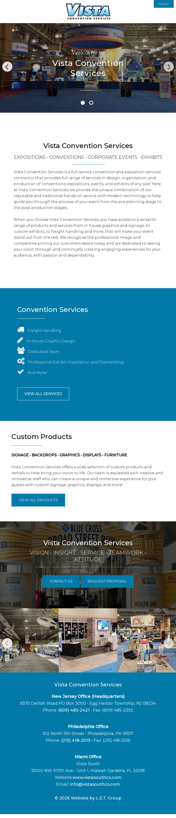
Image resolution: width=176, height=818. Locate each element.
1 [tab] (83, 103)
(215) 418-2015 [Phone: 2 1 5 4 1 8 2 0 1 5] (75, 744)
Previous (7, 67)
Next (169, 67)
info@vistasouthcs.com (95, 788)
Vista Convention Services (88, 11)
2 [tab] (91, 103)
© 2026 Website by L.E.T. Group (88, 801)
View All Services (45, 394)
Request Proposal (109, 584)
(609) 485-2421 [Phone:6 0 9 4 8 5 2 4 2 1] (74, 714)
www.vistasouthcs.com (96, 781)
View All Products (41, 502)
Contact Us (58, 584)
